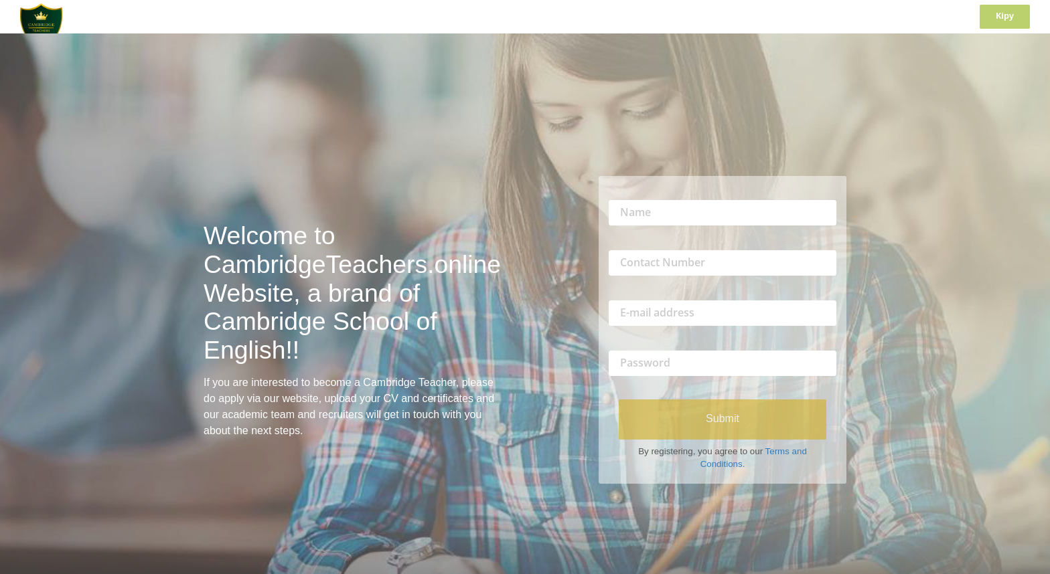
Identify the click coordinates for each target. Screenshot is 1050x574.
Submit (722, 418)
